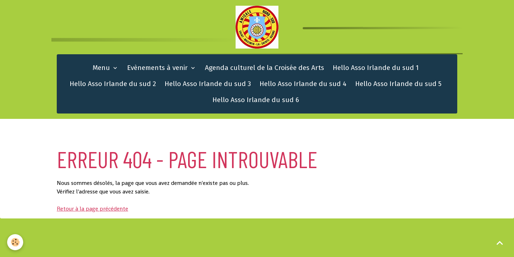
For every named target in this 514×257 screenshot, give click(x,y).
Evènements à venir (158, 68)
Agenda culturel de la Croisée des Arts (264, 68)
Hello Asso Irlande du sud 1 (376, 68)
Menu (102, 68)
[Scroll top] (500, 243)
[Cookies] (15, 242)
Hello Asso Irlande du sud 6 (255, 100)
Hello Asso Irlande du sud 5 (398, 84)
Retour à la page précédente (92, 208)
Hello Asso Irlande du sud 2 (113, 84)
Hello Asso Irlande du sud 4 (303, 84)
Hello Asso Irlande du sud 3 (208, 84)
